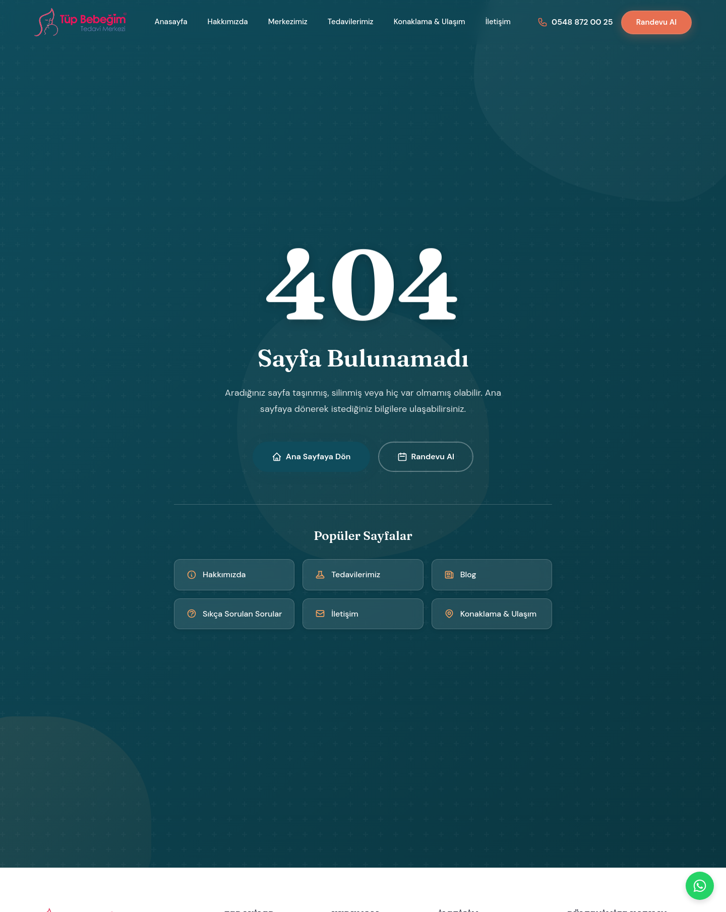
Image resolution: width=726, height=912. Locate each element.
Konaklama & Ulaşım (429, 22)
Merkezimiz (288, 22)
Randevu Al (656, 22)
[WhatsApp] (700, 886)
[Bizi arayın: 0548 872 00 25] (575, 22)
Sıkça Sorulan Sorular (234, 614)
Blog (460, 574)
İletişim (498, 22)
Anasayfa (171, 22)
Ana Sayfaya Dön (311, 456)
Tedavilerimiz (351, 22)
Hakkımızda (228, 22)
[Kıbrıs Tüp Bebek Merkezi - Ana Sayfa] (81, 22)
